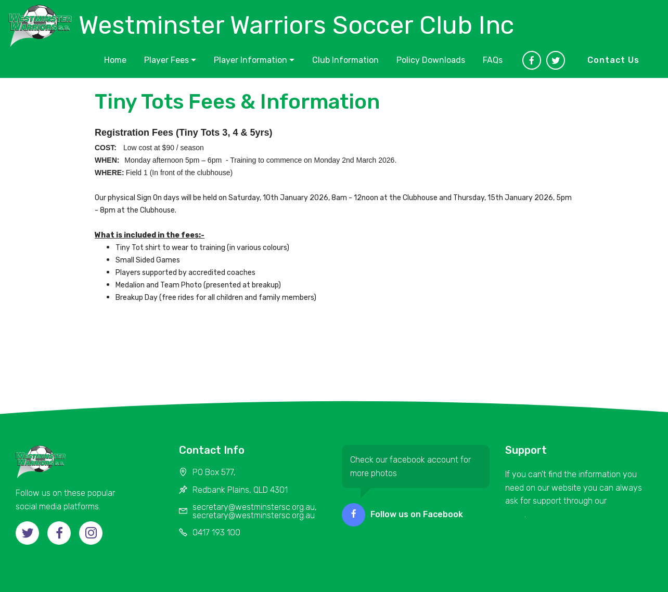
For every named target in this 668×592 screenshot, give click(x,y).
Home (115, 60)
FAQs (493, 60)
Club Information (345, 60)
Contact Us (613, 60)
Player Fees (166, 60)
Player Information (250, 60)
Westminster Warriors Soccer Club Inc (296, 25)
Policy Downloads (430, 60)
